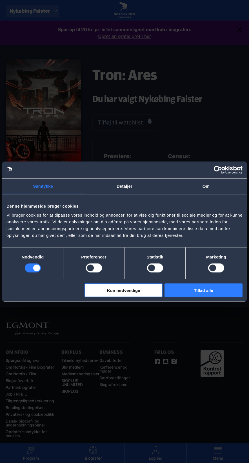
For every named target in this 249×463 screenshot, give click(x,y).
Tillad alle (203, 290)
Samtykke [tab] (43, 186)
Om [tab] (206, 186)
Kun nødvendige (123, 290)
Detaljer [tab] (124, 186)
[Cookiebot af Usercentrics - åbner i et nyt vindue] (218, 170)
